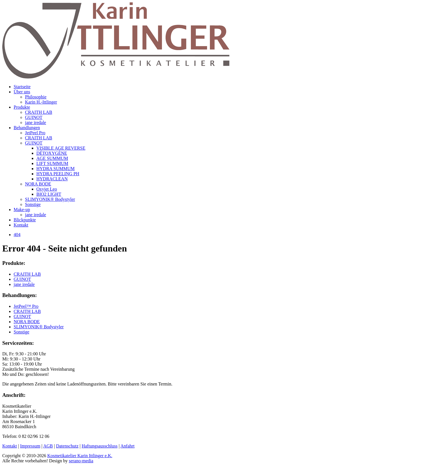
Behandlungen (27, 127)
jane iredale (35, 122)
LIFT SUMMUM (52, 163)
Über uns (22, 91)
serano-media (81, 460)
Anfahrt (127, 446)
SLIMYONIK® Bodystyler (50, 199)
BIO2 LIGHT (48, 194)
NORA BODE (38, 184)
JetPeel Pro (35, 132)
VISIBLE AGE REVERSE (60, 148)
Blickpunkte (25, 219)
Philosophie (36, 96)
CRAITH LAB (38, 112)
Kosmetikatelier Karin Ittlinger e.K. (79, 455)
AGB (48, 446)
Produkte (22, 107)
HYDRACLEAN (52, 178)
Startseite (22, 86)
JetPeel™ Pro (26, 306)
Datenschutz (67, 446)
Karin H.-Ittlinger (41, 102)
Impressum (30, 446)
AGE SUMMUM (52, 158)
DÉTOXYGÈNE (51, 153)
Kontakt (21, 224)
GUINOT (33, 117)
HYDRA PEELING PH (57, 173)
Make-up (22, 209)
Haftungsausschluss (99, 446)
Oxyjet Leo (46, 189)
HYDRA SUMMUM (55, 168)
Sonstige (33, 204)
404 (17, 234)
